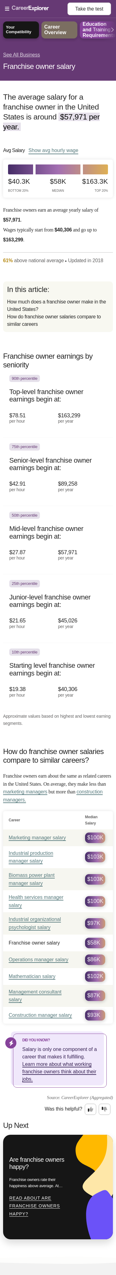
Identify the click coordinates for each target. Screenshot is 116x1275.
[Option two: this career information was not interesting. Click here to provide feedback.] (104, 1109)
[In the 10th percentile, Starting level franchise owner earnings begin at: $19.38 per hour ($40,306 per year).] (58, 677)
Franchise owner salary (39, 66)
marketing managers (25, 791)
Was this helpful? (63, 1108)
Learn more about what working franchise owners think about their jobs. (59, 1072)
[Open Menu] (36, 9)
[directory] (58, 306)
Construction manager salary (40, 1015)
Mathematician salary (32, 976)
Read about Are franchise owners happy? (34, 1206)
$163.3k (95, 185)
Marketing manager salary (37, 837)
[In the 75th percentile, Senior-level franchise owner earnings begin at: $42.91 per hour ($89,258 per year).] (58, 472)
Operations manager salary (38, 959)
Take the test (89, 8)
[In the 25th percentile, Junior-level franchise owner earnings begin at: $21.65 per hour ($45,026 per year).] (58, 608)
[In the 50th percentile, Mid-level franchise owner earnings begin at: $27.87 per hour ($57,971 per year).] (58, 540)
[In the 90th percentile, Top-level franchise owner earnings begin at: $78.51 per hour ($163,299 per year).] (58, 403)
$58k (58, 185)
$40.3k (19, 185)
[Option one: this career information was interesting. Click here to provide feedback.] (91, 1109)
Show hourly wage (53, 150)
